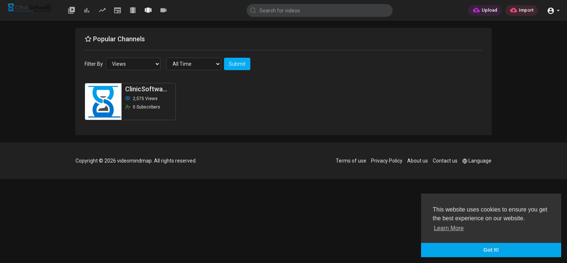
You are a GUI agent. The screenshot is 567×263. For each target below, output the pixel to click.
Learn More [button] (449, 228)
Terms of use (351, 161)
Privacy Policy (386, 161)
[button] (553, 10)
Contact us (445, 161)
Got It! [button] (491, 250)
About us (417, 161)
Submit (237, 64)
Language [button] (476, 161)
